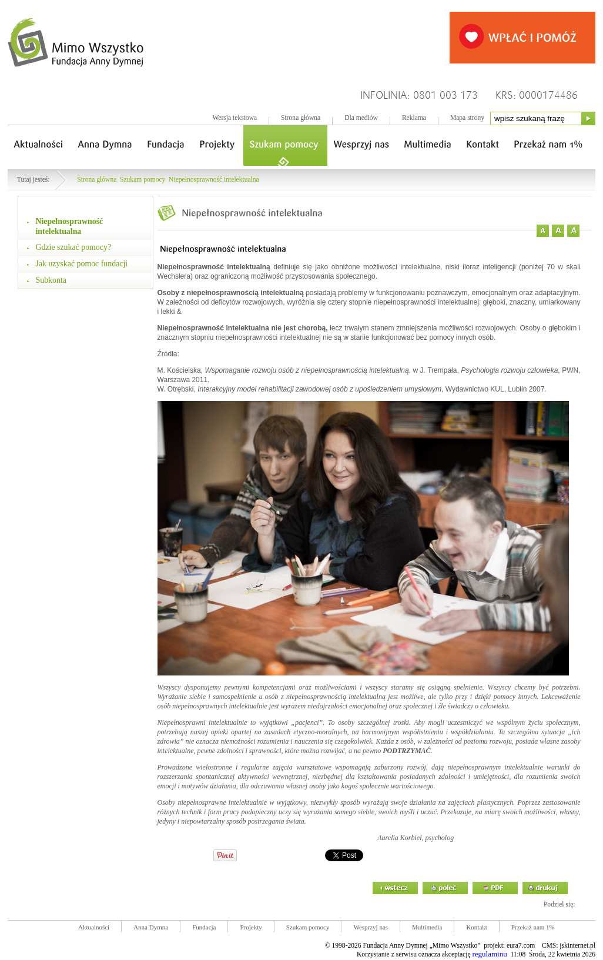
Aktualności (93, 927)
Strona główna (300, 118)
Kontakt (476, 927)
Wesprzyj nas (370, 927)
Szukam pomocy (142, 179)
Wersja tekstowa (234, 118)
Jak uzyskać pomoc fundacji (82, 263)
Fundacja (204, 927)
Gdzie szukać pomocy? (74, 247)
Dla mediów (361, 118)
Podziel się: (559, 904)
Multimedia (427, 927)
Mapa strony (467, 118)
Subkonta (51, 280)
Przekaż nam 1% (533, 927)
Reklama (414, 118)
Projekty (251, 927)
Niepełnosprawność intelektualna (214, 179)
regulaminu (489, 953)
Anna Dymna (150, 927)
